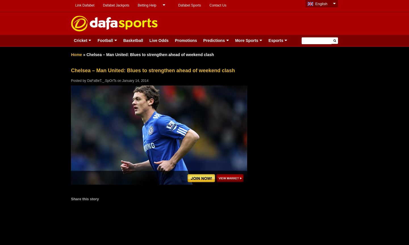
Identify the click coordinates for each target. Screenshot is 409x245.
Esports (275, 40)
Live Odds (159, 40)
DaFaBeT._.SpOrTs (101, 81)
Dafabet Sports (189, 5)
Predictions (214, 40)
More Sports (246, 40)
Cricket (80, 40)
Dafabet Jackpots (116, 5)
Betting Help (147, 5)
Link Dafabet (84, 5)
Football (105, 40)
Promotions (186, 40)
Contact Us (218, 5)
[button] (334, 40)
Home (76, 54)
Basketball (133, 40)
